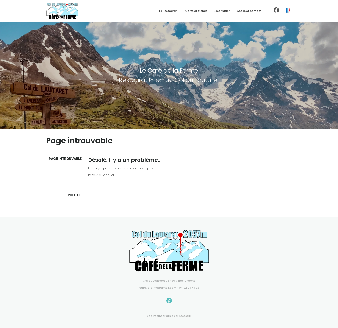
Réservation (222, 11)
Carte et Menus (196, 11)
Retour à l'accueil (101, 175)
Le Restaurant (169, 11)
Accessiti (185, 316)
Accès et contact (249, 11)
